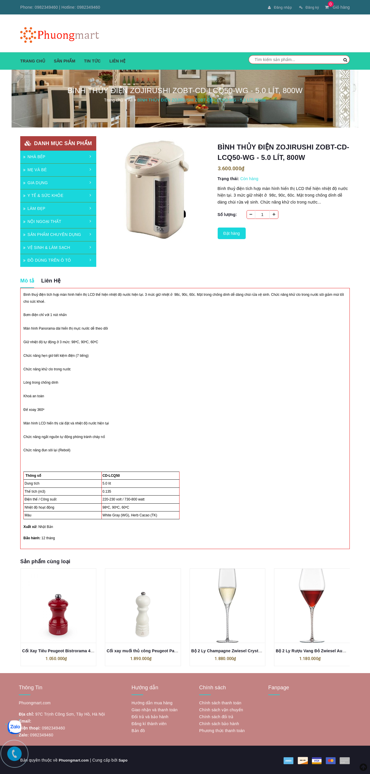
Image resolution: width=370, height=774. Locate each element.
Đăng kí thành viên (149, 723)
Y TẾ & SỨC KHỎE (43, 195)
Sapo (128, 759)
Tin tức (92, 60)
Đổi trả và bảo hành (150, 716)
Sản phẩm (64, 60)
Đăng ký (308, 7)
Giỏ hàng (337, 7)
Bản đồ (138, 730)
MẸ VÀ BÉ (35, 169)
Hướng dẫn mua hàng (152, 702)
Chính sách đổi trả (216, 716)
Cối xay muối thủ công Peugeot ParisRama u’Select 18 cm (164, 650)
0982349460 (46, 7)
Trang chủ (32, 60)
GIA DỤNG (35, 182)
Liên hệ (117, 60)
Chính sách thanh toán (220, 702)
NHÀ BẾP (34, 156)
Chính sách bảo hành (219, 723)
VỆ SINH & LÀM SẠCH (46, 247)
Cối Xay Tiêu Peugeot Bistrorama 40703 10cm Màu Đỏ (74, 650)
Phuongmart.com (76, 759)
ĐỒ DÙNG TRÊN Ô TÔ (47, 259)
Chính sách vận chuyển (221, 709)
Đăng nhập (276, 7)
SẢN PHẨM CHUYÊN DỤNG (52, 234)
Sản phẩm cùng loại (45, 561)
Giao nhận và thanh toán (154, 709)
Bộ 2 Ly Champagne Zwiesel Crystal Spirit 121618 (239, 650)
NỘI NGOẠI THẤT (42, 221)
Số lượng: (227, 214)
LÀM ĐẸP (34, 208)
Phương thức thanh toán (222, 730)
